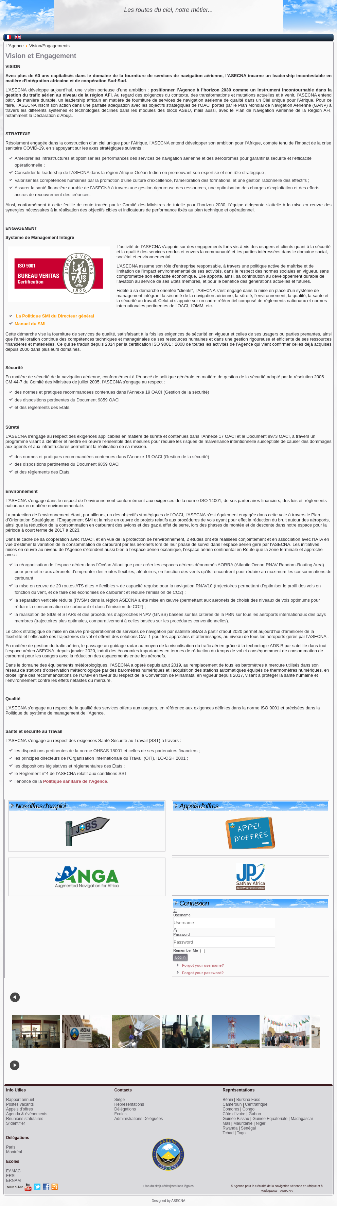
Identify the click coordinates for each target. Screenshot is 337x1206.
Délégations (125, 1109)
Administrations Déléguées (138, 1118)
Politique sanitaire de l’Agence (74, 781)
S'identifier (15, 1123)
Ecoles (120, 1114)
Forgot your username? (203, 965)
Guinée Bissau (236, 1118)
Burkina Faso (248, 1099)
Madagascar (302, 1118)
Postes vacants (20, 1104)
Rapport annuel (20, 1099)
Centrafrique (256, 1104)
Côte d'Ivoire (234, 1114)
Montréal (14, 1152)
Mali (226, 1123)
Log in (180, 957)
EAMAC (13, 1171)
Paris (10, 1147)
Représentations (129, 1104)
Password (181, 934)
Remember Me (185, 951)
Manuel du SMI (30, 323)
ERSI (11, 1175)
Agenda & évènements (26, 1114)
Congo (248, 1109)
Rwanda (230, 1128)
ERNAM (13, 1180)
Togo (241, 1133)
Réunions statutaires (24, 1118)
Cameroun (232, 1104)
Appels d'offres (19, 1109)
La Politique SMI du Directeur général (55, 315)
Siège (119, 1099)
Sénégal (248, 1128)
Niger (261, 1123)
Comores (231, 1109)
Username (182, 915)
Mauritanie (242, 1123)
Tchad (228, 1133)
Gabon (255, 1114)
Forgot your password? (203, 973)
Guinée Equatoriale (269, 1118)
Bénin (228, 1099)
